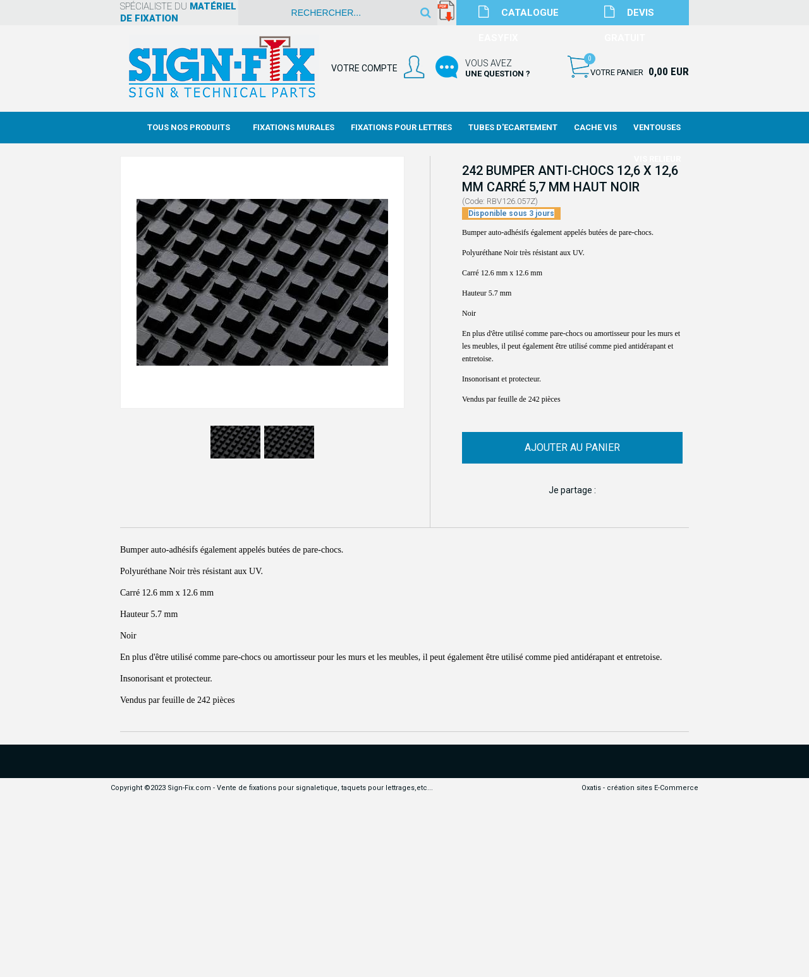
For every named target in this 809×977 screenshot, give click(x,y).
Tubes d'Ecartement (512, 127)
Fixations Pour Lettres (401, 127)
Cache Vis (595, 127)
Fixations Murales (293, 127)
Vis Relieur (657, 159)
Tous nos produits (188, 127)
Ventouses (657, 127)
